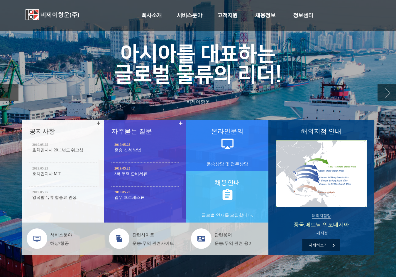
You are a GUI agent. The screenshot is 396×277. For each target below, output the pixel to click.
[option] (321, 197)
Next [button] (363, 164)
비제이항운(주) (59, 14)
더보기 (99, 124)
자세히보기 (323, 245)
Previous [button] (278, 164)
